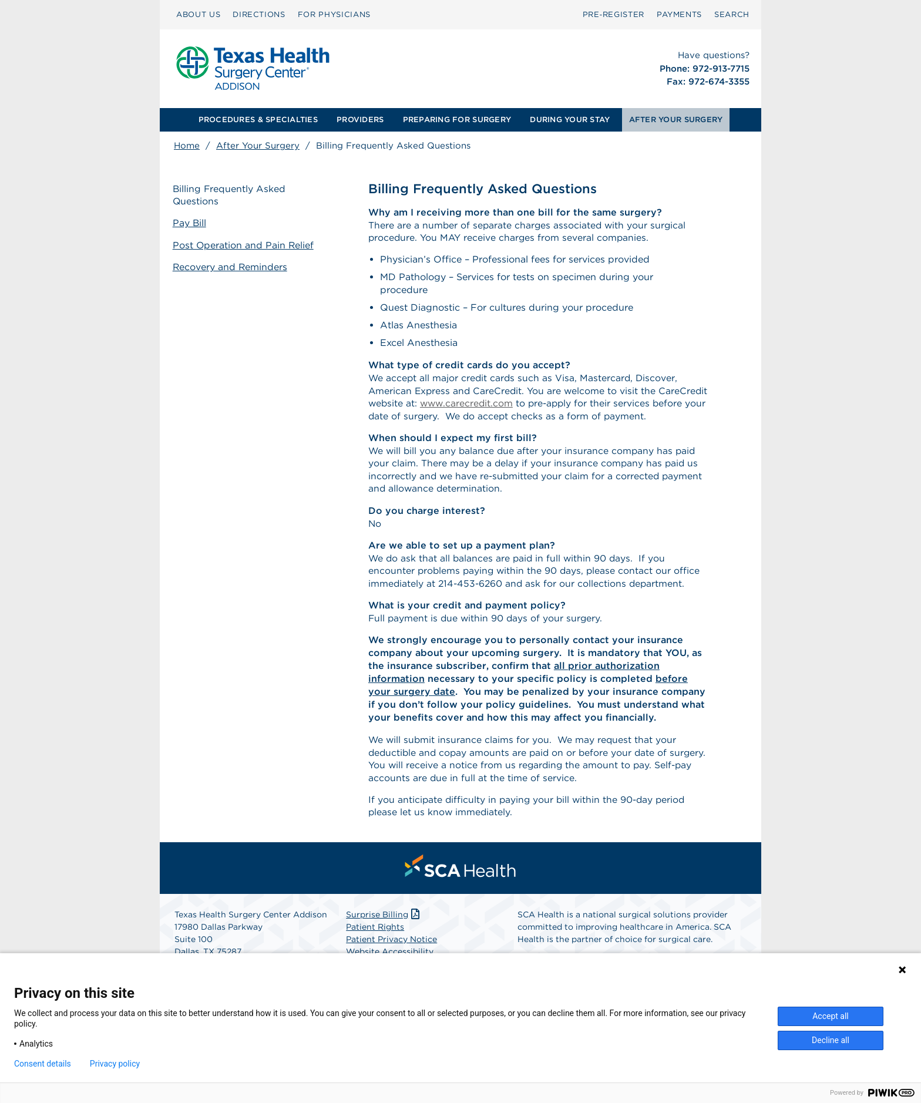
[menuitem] (198, 14)
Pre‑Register (613, 14)
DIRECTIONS (259, 14)
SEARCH (731, 14)
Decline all (830, 1040)
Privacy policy (115, 1063)
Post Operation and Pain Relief (245, 245)
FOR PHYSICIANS (334, 14)
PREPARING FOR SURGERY (457, 119)
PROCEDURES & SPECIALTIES (258, 119)
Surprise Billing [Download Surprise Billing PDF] (384, 922)
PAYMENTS (679, 14)
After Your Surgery (258, 145)
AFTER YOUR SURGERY (676, 119)
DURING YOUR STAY (570, 119)
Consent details (42, 1063)
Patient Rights (375, 934)
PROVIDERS (360, 119)
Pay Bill (191, 223)
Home (187, 145)
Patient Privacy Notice (391, 946)
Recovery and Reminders (232, 266)
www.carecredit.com (521, 405)
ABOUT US (198, 14)
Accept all (830, 1016)
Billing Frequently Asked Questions (231, 195)
